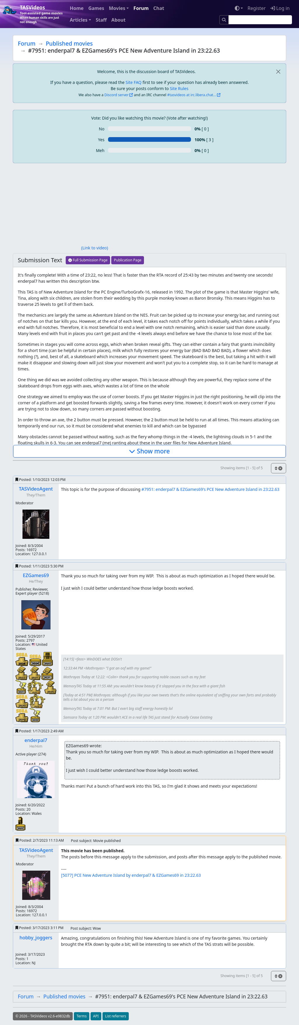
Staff (101, 20)
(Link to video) (94, 248)
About (118, 20)
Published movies (69, 43)
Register (257, 8)
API (96, 1016)
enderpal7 (36, 740)
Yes (101, 139)
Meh (100, 150)
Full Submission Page (87, 260)
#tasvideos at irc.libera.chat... (191, 94)
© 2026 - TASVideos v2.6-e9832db (42, 1016)
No (102, 129)
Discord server (117, 94)
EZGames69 (36, 575)
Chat (158, 8)
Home (77, 8)
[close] (278, 71)
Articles (79, 20)
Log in (280, 8)
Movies (117, 8)
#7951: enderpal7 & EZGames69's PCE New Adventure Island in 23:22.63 (210, 489)
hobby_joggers (36, 937)
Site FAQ (133, 82)
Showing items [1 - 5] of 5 (241, 467)
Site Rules (179, 88)
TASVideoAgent (36, 489)
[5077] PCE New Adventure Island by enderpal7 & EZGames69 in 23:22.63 (131, 875)
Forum (141, 8)
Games (96, 8)
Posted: (40, 479)
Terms (82, 1016)
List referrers (115, 1016)
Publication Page (127, 260)
